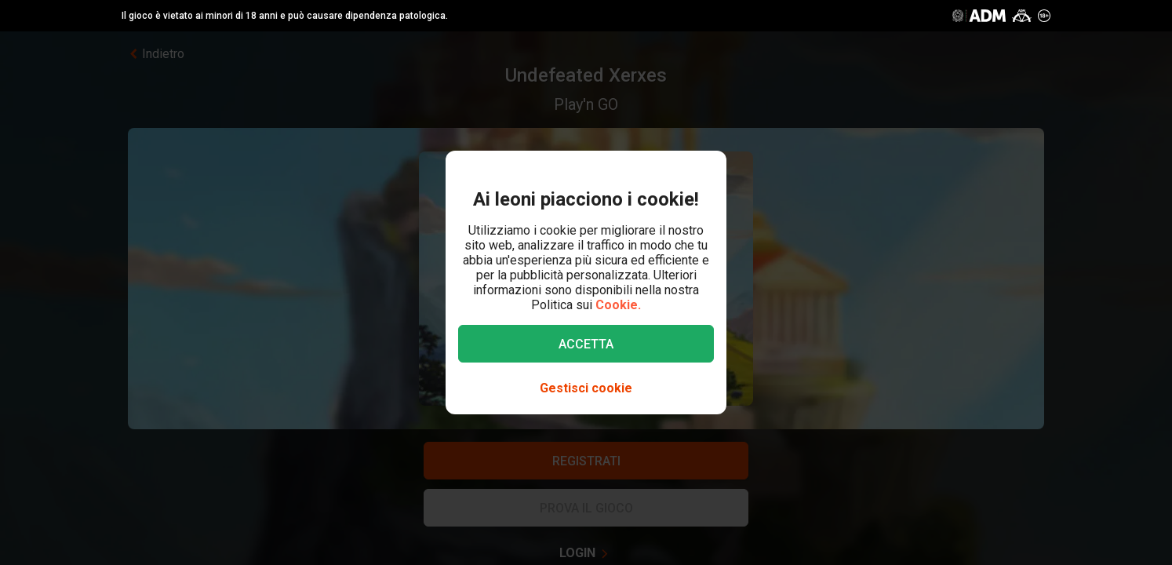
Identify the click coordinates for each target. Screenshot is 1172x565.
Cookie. (618, 304)
